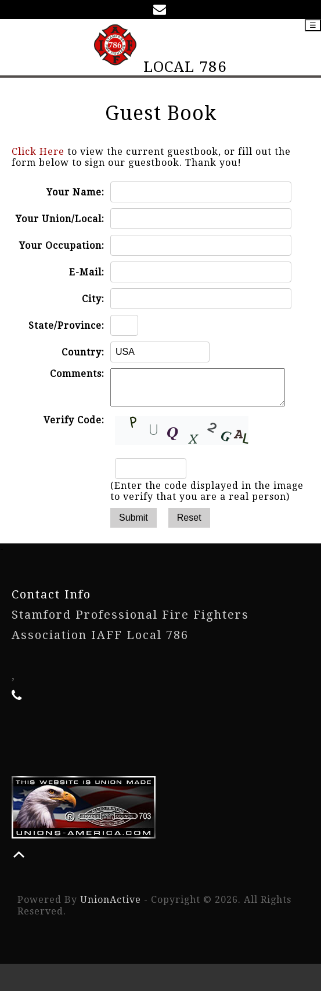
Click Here (38, 151)
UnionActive (110, 906)
